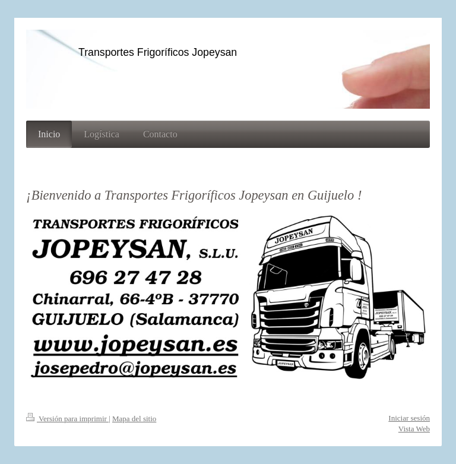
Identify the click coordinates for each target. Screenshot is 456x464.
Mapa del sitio (134, 418)
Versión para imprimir (67, 418)
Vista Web (414, 428)
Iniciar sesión (409, 418)
